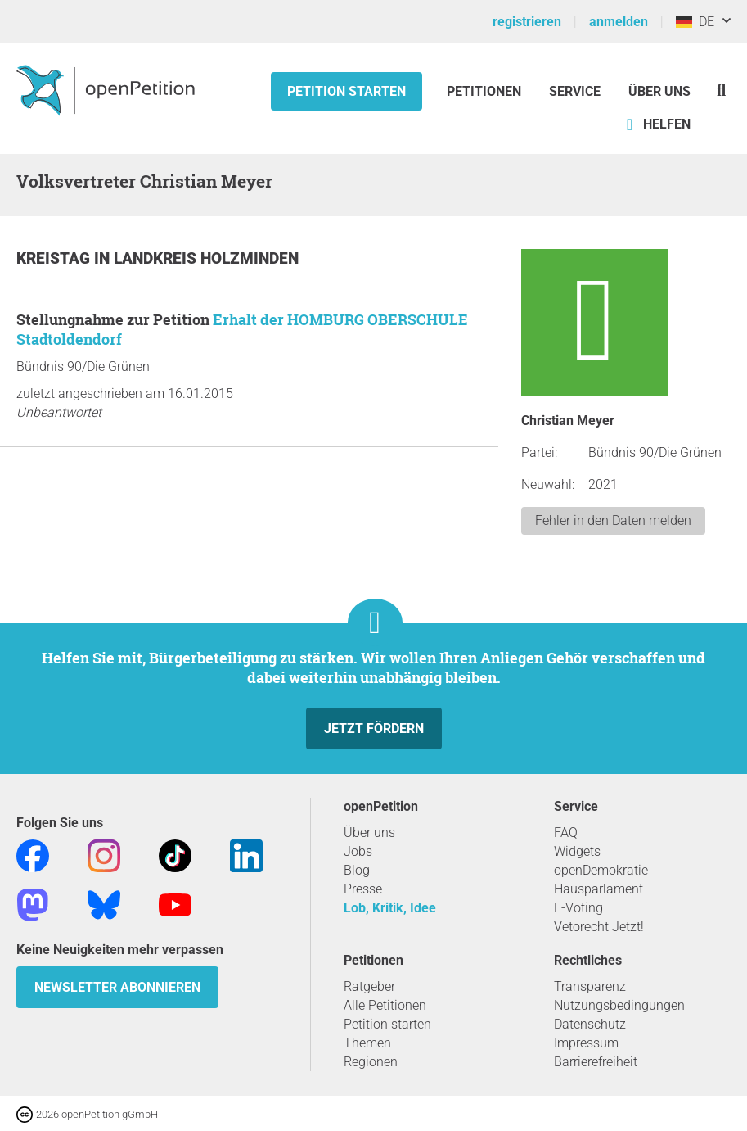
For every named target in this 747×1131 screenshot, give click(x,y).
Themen (367, 1043)
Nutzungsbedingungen (619, 1005)
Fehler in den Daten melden (613, 520)
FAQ (566, 832)
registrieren (527, 21)
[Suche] (721, 89)
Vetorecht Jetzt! (599, 926)
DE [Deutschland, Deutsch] (695, 21)
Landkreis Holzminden (206, 258)
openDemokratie (601, 870)
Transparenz (590, 986)
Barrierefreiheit (595, 1062)
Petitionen (485, 91)
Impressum (586, 1043)
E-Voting (578, 908)
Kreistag (55, 258)
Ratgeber (369, 986)
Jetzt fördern (374, 728)
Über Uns (659, 91)
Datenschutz (590, 1024)
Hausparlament (598, 889)
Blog (357, 870)
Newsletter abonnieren (117, 987)
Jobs (358, 851)
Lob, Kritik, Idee (390, 908)
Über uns (369, 832)
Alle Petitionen (385, 1005)
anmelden (618, 21)
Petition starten (346, 91)
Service (575, 91)
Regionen (371, 1062)
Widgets (577, 851)
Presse (363, 889)
